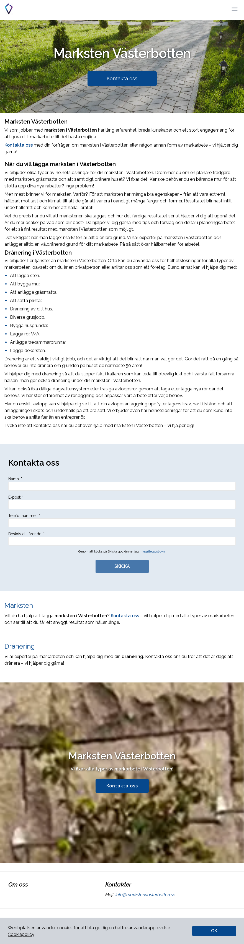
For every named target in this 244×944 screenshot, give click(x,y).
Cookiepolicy (21, 934)
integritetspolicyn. (153, 551)
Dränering (19, 646)
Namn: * (122, 484)
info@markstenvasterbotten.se (144, 894)
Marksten (18, 605)
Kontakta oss (122, 78)
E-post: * (122, 502)
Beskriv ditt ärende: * (122, 539)
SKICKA (122, 566)
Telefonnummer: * (122, 520)
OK (214, 930)
